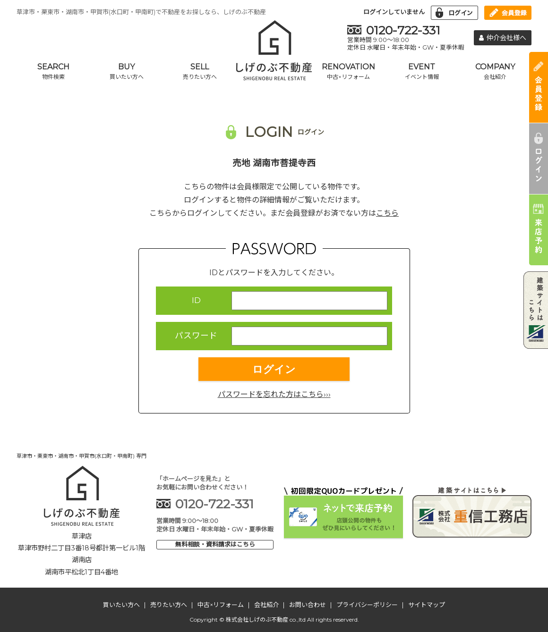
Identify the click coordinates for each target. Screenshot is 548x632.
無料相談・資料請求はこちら (215, 544)
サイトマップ (426, 604)
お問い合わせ (307, 604)
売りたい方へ (168, 604)
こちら (387, 213)
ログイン (274, 369)
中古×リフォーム (220, 604)
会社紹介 (266, 604)
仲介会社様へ (502, 38)
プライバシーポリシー (367, 604)
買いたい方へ (121, 604)
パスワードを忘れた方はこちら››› (274, 394)
